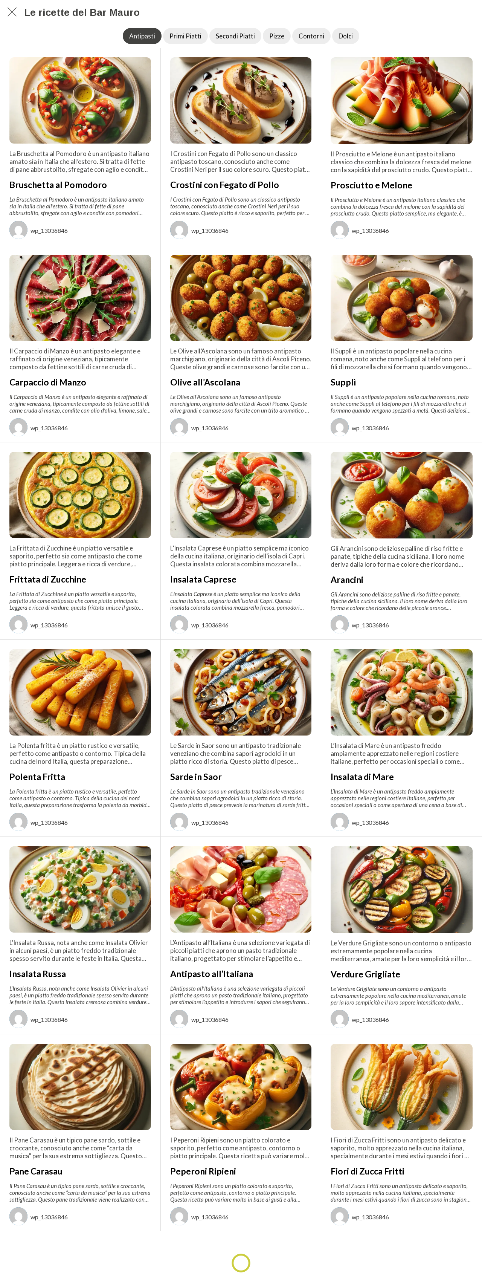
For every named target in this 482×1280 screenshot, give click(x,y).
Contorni (311, 36)
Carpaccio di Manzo (47, 382)
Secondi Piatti (235, 36)
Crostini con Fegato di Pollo (224, 184)
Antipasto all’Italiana (211, 973)
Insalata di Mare (362, 776)
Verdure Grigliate (365, 974)
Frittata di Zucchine (47, 579)
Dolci (346, 36)
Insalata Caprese (203, 579)
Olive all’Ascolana (205, 382)
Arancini (347, 579)
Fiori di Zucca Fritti (367, 1171)
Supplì (343, 382)
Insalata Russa (37, 973)
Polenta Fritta (37, 776)
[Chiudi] (12, 12)
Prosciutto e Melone (371, 185)
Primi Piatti (185, 36)
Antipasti (142, 36)
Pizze (276, 36)
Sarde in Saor (196, 776)
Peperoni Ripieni (203, 1171)
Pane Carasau (36, 1171)
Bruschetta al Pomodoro (58, 184)
